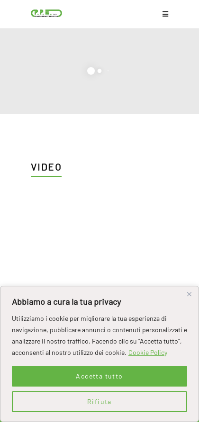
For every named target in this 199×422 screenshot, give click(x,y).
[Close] (189, 294)
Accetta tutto (99, 376)
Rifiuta (99, 401)
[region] (99, 354)
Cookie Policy (147, 352)
